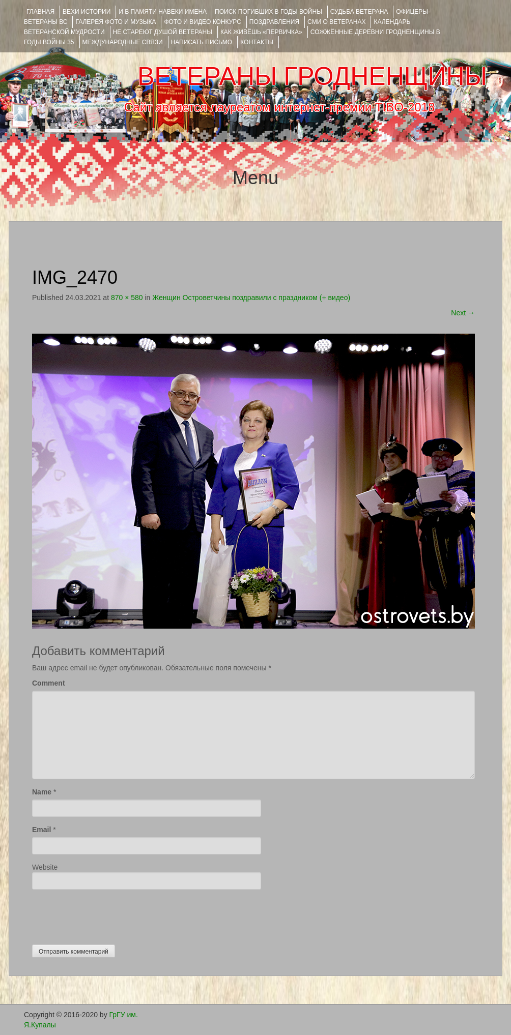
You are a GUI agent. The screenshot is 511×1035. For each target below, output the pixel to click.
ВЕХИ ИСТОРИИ (86, 11)
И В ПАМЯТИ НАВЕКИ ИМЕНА (163, 11)
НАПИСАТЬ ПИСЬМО (202, 42)
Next (463, 313)
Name (41, 792)
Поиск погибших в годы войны (268, 11)
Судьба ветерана (359, 11)
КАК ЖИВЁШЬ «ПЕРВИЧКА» (261, 32)
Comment (48, 683)
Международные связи (122, 42)
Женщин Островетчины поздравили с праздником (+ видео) (251, 297)
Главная (40, 11)
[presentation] (109, 914)
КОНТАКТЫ (256, 42)
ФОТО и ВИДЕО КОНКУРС (202, 21)
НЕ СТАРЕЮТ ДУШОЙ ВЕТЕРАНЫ (162, 32)
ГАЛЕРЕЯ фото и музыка (115, 21)
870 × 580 (127, 297)
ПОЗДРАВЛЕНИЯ (274, 21)
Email (41, 829)
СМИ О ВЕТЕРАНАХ (336, 21)
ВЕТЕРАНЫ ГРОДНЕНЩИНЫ (312, 76)
